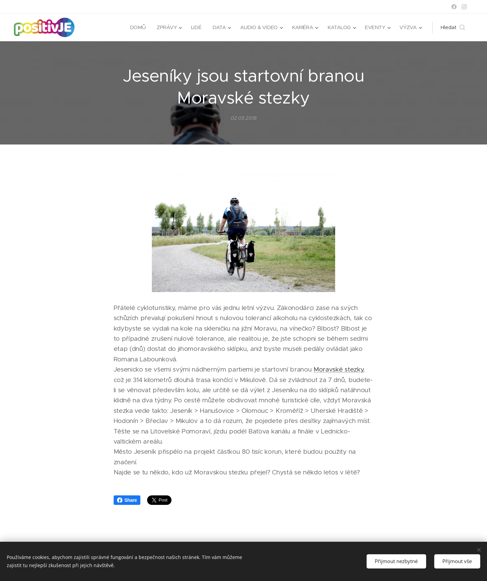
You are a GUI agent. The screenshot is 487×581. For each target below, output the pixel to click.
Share (127, 500)
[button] (452, 27)
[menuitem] (135, 27)
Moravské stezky (338, 370)
